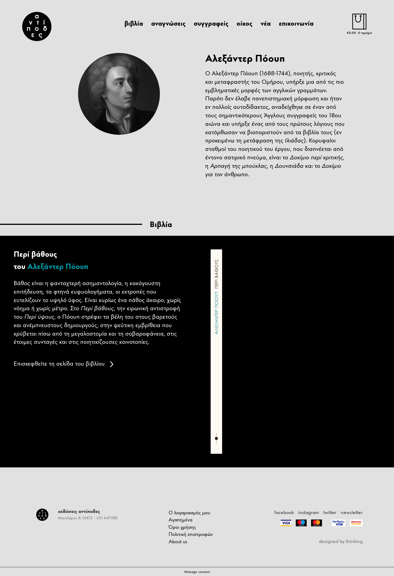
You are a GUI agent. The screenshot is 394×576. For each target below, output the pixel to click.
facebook (284, 512)
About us (178, 541)
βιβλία (133, 23)
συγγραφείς (211, 23)
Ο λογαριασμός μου (189, 512)
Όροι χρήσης (182, 527)
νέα (266, 23)
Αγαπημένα (180, 520)
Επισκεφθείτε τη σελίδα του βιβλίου (64, 363)
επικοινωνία (296, 23)
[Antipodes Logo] (38, 26)
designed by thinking (341, 541)
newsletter (352, 512)
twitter (329, 512)
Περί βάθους (35, 254)
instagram (308, 512)
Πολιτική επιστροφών (191, 534)
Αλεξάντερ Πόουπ (57, 266)
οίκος (244, 23)
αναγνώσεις (168, 23)
